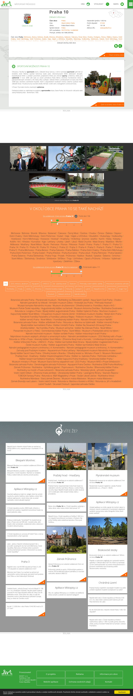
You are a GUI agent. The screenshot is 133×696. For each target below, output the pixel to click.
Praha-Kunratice (69, 252)
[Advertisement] (66, 127)
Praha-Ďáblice (72, 250)
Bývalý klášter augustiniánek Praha (59, 311)
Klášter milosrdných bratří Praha (91, 333)
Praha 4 (82, 247)
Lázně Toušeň (44, 384)
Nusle (46, 244)
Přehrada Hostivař (103, 302)
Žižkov (77, 261)
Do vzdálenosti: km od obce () (55, 267)
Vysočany (57, 261)
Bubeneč (67, 37)
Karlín (102, 238)
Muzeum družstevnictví (63, 305)
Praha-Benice (42, 250)
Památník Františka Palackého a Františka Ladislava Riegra (47, 316)
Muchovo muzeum (108, 311)
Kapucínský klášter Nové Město (25, 313)
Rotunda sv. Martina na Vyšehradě (79, 322)
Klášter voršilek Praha (64, 333)
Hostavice (44, 238)
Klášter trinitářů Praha (63, 325)
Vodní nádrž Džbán (23, 372)
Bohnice (40, 37)
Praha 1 (97, 244)
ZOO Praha (80, 361)
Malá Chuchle (84, 241)
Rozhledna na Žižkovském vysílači (73, 299)
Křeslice (26, 241)
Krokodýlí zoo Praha (84, 302)
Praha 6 (100, 247)
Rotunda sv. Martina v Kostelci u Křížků (76, 381)
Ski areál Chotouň (61, 384)
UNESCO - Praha (46, 342)
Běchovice (27, 37)
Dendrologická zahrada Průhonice (50, 364)
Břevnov (52, 37)
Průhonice (71, 255)
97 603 (102, 23)
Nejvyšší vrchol (99, 289)
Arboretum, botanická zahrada (117, 284)
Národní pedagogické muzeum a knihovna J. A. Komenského (37, 347)
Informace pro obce (109, 674)
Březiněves (59, 37)
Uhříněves (78, 258)
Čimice (103, 37)
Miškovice (14, 244)
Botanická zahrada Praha (22, 299)
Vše (5, 284)
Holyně (101, 39)
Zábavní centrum (64, 294)
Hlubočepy (77, 39)
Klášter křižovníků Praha (25, 342)
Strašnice (40, 258)
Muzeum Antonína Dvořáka (87, 308)
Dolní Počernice (35, 39)
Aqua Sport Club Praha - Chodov (106, 299)
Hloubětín (69, 39)
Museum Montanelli (112, 353)
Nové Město (36, 244)
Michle (119, 241)
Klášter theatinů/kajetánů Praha (55, 356)
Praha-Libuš (84, 252)
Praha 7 (109, 247)
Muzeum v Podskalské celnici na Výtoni (100, 330)
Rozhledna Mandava (29, 378)
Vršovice (106, 258)
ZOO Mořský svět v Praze (109, 336)
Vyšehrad (116, 258)
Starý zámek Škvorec (50, 378)
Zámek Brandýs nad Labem (24, 381)
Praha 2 (54, 247)
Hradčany (64, 238)
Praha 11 (107, 244)
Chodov (90, 37)
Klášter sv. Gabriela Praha (84, 356)
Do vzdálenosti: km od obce (58, 216)
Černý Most (82, 37)
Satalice (97, 255)
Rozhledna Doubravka (112, 308)
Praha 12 (117, 244)
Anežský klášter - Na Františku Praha (37, 328)
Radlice (80, 255)
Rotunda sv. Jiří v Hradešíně (108, 381)
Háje (49, 39)
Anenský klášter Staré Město (47, 339)
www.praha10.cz (105, 28)
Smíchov (116, 255)
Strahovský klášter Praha (100, 358)
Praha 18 (34, 247)
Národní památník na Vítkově (33, 302)
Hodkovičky (86, 39)
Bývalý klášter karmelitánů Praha (36, 325)
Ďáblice (109, 37)
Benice (34, 37)
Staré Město (17, 258)
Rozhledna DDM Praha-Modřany (107, 364)
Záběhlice (68, 261)
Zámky (28, 289)
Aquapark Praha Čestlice (79, 364)
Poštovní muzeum (84, 316)
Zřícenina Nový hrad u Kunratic (77, 339)
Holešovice (94, 39)
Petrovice (55, 244)
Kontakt (108, 682)
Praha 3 (73, 247)
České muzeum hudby (36, 344)
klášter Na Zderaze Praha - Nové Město (93, 328)
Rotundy (69, 289)
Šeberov (106, 255)
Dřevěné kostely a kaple (54, 289)
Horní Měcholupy (111, 39)
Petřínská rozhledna (106, 356)
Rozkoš (89, 255)
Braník (46, 37)
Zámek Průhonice (22, 367)
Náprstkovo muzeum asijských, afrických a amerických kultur (38, 336)
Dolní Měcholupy (23, 39)
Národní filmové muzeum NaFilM (96, 319)
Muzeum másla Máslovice (74, 378)
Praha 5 (91, 247)
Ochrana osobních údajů (80, 682)
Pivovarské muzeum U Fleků (27, 330)
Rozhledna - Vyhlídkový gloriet (46, 367)
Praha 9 (13, 250)
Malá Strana (98, 241)
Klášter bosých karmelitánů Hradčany (36, 358)
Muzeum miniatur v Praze (24, 361)
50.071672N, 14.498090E (69, 30)
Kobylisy (117, 238)
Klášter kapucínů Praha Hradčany (72, 358)
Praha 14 (14, 247)
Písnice (64, 244)
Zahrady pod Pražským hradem (31, 350)
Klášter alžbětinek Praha (50, 322)
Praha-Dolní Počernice (20, 252)
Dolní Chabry (16, 236)
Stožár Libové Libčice (86, 375)
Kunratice (35, 241)
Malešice (110, 241)
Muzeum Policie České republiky (25, 308)
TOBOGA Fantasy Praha (29, 375)
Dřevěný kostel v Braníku (54, 353)
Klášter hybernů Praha (87, 311)
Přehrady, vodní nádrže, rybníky (91, 284)
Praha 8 (118, 247)
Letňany (51, 241)
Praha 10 (58, 12)
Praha (63, 21)
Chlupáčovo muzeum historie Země (58, 313)
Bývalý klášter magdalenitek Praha (102, 342)
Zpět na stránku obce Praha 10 (112, 104)
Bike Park (111, 289)
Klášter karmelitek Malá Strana (69, 342)
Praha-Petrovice (99, 252)
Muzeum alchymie (64, 328)
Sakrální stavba (79, 294)
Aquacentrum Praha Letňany (61, 350)
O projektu (51, 674)
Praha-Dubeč (39, 252)
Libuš (74, 241)
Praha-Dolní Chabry (90, 250)
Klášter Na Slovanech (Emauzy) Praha (93, 325)
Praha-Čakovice (57, 250)
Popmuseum (68, 367)
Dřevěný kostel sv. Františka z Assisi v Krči (95, 305)
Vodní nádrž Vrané (47, 381)
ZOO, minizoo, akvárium (19, 284)
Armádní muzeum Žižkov (61, 302)
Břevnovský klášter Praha (106, 367)
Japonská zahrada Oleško (83, 384)
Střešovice (51, 258)
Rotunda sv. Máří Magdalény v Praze (58, 375)
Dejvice (115, 37)
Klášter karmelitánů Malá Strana (91, 344)
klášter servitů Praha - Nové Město (36, 319)
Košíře (13, 241)
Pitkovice (73, 244)
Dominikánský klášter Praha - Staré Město (61, 330)
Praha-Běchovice (26, 250)
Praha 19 (44, 247)
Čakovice (74, 37)
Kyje (44, 241)
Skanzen (73, 284)
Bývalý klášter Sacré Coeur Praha (25, 353)
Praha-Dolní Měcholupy (111, 250)
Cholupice (97, 37)
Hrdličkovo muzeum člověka (89, 313)
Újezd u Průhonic (92, 258)
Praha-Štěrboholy (35, 255)
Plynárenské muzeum (46, 299)
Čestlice (83, 233)
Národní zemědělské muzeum (82, 336)
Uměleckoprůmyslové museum (108, 339)
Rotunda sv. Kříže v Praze (21, 339)
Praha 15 (24, 247)
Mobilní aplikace (51, 682)
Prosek (61, 255)
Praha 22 (63, 247)
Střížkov (61, 258)
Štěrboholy (30, 258)
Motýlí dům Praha (112, 313)
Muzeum (51, 294)
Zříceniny (38, 289)
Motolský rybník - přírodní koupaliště (98, 370)
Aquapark (35, 284)
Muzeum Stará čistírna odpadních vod (55, 361)
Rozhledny (10, 289)
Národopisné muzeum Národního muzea (96, 350)
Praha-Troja (50, 255)
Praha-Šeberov (18, 255)
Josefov (94, 238)
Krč (19, 241)
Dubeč (44, 39)
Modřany (25, 244)
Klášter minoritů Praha (107, 322)
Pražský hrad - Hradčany (26, 356)
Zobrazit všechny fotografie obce (66, 200)
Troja (69, 258)
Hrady (20, 289)
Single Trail (123, 289)
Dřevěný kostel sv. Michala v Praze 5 (84, 353)
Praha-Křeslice (53, 252)
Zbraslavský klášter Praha (70, 372)
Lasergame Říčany (92, 372)
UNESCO (46, 284)
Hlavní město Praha (68, 23)
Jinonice (85, 238)
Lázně (87, 289)
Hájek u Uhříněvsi (58, 39)
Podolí (82, 244)
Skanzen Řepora (110, 372)
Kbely (108, 238)
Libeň (67, 241)
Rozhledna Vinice (106, 375)
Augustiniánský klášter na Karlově (56, 308)
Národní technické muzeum (39, 333)
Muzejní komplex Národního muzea (34, 305)
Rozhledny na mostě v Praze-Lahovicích (35, 370)
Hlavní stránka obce (116, 55)
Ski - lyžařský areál (59, 284)
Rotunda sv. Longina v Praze (28, 311)
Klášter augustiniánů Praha (61, 344)
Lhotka (60, 241)
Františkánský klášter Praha (66, 319)
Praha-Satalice (115, 252)
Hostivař (55, 238)
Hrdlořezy (75, 238)
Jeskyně (79, 289)
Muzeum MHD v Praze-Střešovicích (103, 361)
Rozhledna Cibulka (84, 367)
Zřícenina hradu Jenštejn (45, 372)
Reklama (80, 674)
